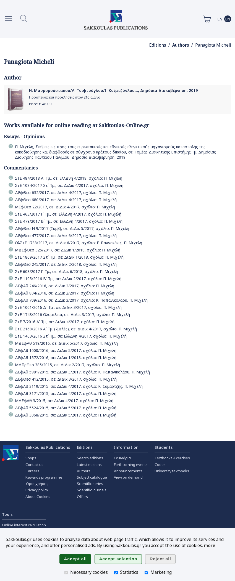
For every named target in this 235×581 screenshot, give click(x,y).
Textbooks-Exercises (172, 457)
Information (126, 447)
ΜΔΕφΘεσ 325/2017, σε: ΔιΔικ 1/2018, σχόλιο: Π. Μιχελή (67, 250)
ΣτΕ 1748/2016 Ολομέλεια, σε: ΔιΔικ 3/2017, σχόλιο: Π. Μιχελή (72, 314)
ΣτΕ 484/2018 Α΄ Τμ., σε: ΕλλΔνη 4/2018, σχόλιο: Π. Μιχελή (68, 178)
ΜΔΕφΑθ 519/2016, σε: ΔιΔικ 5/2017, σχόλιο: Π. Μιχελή (66, 343)
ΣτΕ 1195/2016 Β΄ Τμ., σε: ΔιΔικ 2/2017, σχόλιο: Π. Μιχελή (68, 278)
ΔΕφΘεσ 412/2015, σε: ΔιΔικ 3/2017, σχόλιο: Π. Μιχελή (66, 379)
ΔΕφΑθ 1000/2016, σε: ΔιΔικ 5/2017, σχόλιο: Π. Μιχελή (65, 350)
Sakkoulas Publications (47, 447)
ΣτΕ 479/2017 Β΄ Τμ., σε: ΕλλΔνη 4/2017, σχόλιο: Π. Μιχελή (68, 221)
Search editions (90, 457)
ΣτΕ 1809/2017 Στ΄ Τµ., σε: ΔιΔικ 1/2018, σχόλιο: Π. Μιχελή (69, 257)
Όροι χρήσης (36, 483)
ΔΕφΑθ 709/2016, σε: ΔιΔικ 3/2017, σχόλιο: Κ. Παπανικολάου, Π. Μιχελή (81, 300)
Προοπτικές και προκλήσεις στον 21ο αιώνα (64, 97)
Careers (32, 470)
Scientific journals (91, 489)
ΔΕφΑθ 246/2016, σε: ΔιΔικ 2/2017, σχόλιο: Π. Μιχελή (64, 285)
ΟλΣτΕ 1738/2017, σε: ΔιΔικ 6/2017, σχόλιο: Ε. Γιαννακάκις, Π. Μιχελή (78, 242)
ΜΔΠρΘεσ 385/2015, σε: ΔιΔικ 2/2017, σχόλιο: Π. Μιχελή (67, 364)
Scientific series (90, 483)
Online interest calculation (24, 524)
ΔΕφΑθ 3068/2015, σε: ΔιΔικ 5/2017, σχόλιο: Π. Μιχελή (65, 415)
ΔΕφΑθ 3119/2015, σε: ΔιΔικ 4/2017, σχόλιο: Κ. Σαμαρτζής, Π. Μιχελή (79, 386)
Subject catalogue (92, 477)
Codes (160, 464)
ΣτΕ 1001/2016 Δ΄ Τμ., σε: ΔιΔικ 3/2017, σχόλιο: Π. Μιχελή (68, 307)
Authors (180, 45)
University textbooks (172, 470)
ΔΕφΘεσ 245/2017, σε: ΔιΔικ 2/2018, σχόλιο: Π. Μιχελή (66, 264)
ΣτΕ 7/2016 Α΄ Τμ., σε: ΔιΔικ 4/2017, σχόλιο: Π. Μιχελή (64, 321)
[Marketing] (146, 572)
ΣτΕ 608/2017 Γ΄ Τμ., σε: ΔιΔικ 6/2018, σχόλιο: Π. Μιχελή (66, 271)
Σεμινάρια (122, 457)
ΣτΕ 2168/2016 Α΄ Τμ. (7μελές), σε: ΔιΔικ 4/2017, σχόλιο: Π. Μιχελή (76, 328)
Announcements (128, 470)
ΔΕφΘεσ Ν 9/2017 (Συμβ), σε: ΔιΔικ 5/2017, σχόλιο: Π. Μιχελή (72, 228)
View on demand (128, 477)
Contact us (34, 464)
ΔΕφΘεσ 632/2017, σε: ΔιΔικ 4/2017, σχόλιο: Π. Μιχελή (66, 192)
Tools (7, 514)
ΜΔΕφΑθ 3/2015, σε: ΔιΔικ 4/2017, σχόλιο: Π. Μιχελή (64, 400)
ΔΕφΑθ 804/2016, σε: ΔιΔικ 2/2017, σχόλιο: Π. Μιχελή (64, 293)
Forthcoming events (131, 464)
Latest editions (89, 464)
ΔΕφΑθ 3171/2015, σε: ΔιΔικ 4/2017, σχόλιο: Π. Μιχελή (65, 393)
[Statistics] (116, 572)
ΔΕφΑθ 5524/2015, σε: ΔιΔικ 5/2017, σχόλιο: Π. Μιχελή (65, 407)
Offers (82, 496)
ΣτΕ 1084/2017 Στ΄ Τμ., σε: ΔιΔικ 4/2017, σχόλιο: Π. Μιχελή (69, 185)
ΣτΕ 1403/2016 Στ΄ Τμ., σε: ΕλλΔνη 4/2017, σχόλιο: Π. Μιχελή (71, 336)
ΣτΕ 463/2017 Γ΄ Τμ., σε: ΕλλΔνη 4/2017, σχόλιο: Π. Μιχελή (68, 214)
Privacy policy (36, 489)
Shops (30, 457)
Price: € (40, 103)
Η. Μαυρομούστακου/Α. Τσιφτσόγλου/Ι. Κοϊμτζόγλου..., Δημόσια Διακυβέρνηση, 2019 (113, 90)
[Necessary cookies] (66, 572)
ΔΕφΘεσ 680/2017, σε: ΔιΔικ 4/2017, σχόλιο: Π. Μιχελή (66, 199)
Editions (157, 45)
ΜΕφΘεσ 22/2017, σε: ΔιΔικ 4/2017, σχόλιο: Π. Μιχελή (65, 206)
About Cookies (37, 496)
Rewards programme (43, 477)
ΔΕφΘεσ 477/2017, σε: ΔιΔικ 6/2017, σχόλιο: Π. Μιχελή (66, 235)
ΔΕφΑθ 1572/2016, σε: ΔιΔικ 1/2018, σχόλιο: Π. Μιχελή (65, 357)
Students (164, 447)
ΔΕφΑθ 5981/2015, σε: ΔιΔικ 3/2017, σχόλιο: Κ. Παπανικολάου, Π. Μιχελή (82, 372)
